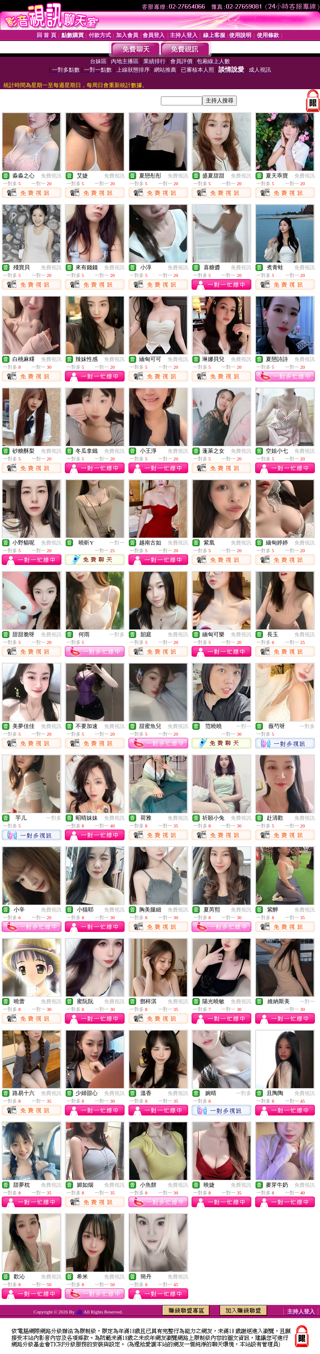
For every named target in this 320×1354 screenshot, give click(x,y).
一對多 (117, 635)
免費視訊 (51, 176)
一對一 (117, 543)
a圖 (80, 1311)
